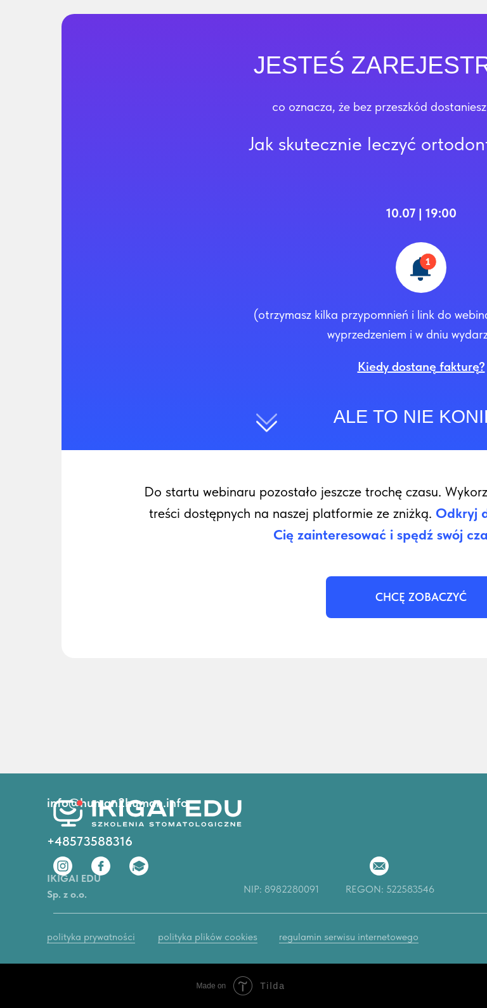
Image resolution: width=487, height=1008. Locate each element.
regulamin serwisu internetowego (349, 937)
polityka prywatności (91, 937)
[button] (421, 366)
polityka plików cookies (207, 937)
